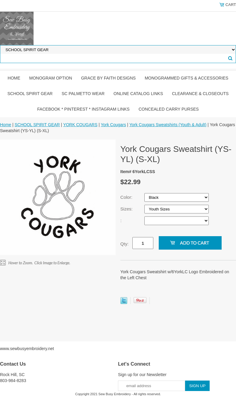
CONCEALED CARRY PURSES (169, 109)
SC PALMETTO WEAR (83, 93)
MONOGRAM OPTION (50, 78)
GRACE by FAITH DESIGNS (108, 78)
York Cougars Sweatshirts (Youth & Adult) (167, 124)
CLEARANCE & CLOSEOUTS (200, 93)
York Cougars (113, 124)
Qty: (124, 243)
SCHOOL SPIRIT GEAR (30, 93)
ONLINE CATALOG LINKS (138, 93)
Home (14, 78)
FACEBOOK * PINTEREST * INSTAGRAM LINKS (83, 109)
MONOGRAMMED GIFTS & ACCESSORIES (186, 78)
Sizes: (127, 208)
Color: (127, 197)
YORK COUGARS (80, 124)
